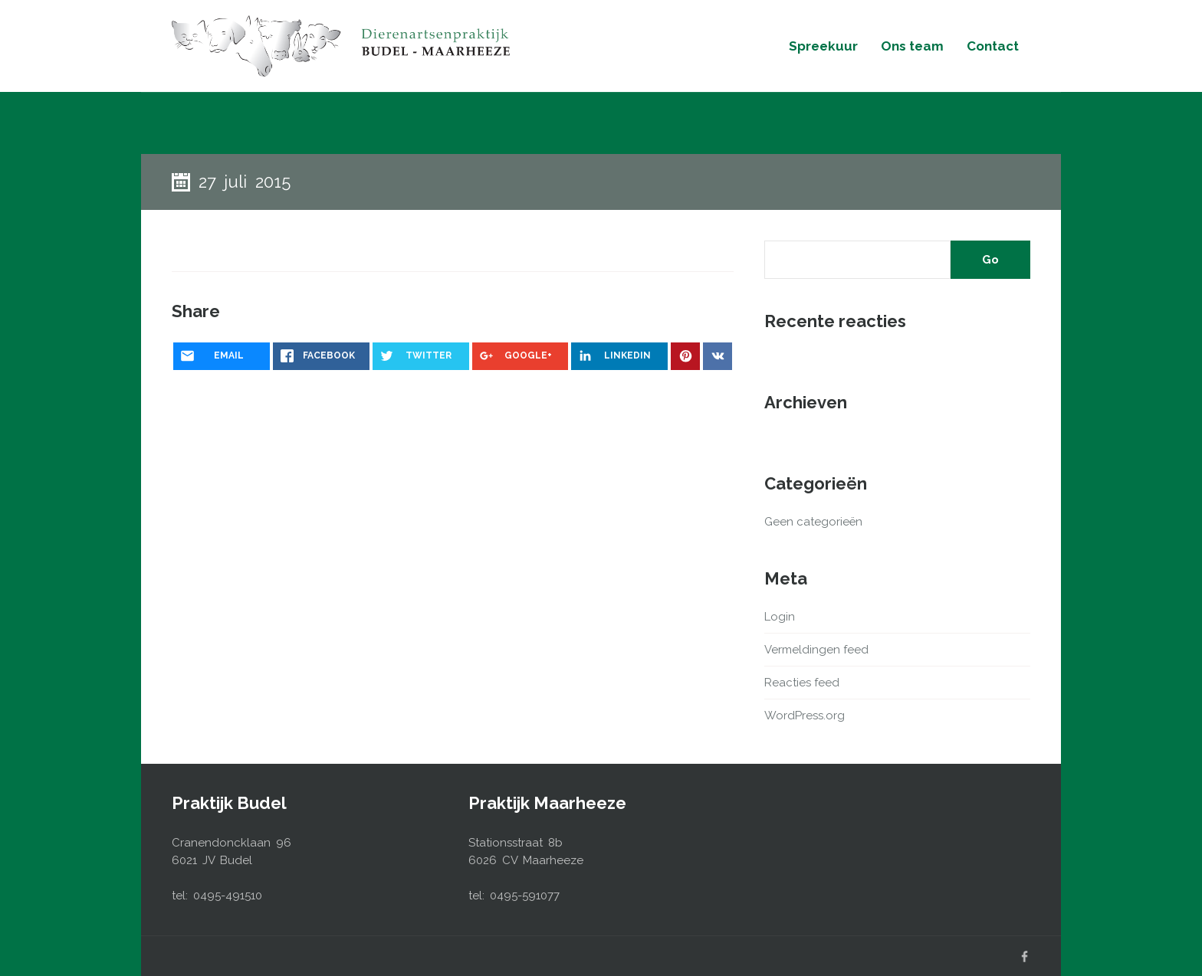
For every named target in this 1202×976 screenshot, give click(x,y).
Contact (993, 46)
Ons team (912, 46)
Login (779, 617)
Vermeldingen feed (816, 650)
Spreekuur (823, 46)
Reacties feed (801, 682)
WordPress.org (804, 715)
